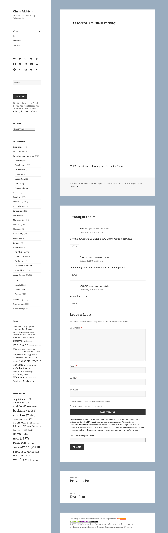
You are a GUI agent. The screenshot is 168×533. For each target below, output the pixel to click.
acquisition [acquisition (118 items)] (22, 399)
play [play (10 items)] (31, 443)
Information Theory (23, 265)
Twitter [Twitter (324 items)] (23, 368)
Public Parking (104, 23)
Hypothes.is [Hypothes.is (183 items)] (26, 341)
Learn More (134, 430)
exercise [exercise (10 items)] (27, 423)
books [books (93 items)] (32, 326)
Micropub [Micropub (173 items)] (28, 351)
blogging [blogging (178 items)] (26, 326)
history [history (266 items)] (17, 340)
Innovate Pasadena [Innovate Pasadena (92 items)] (35, 346)
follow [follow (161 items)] (19, 426)
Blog (15, 36)
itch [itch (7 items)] (38, 426)
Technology (18, 299)
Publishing (19, 183)
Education (17, 151)
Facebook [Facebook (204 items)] (17, 337)
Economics (17, 147)
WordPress (18, 308)
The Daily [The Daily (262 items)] (18, 364)
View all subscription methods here (26, 110)
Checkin (124, 183)
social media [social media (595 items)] (32, 361)
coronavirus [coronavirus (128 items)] (18, 332)
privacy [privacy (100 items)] (21, 357)
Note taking (18, 233)
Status (74, 183)
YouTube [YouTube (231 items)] (17, 380)
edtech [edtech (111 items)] (37, 335)
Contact (16, 45)
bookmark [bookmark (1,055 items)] (24, 410)
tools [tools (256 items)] (15, 368)
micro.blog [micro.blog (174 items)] (30, 349)
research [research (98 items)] (16, 361)
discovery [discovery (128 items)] (33, 332)
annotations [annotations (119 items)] (17, 326)
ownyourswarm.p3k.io (100, 229)
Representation (21, 188)
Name (73, 366)
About (15, 31)
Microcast (17, 229)
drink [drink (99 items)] (28, 419)
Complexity (20, 256)
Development (21, 165)
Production (20, 179)
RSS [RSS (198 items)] (21, 361)
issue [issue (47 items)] (31, 426)
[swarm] (77, 186)
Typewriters (18, 304)
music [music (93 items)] (35, 352)
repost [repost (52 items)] (33, 451)
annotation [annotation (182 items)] (22, 402)
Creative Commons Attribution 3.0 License (115, 527)
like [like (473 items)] (27, 430)
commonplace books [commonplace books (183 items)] (22, 329)
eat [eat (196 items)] (18, 422)
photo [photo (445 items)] (20, 442)
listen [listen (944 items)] (21, 434)
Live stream (20, 289)
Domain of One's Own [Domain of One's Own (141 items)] (22, 335)
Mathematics (18, 220)
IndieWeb (17, 201)
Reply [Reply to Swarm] (74, 246)
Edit (16, 280)
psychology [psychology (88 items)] (28, 357)
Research (17, 40)
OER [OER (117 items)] (38, 352)
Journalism (18, 206)
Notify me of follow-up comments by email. (92, 401)
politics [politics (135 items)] (16, 357)
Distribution (20, 169)
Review (16, 243)
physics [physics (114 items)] (34, 355)
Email (74, 378)
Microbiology (21, 270)
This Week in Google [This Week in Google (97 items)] (30, 365)
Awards (18, 160)
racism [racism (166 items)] (35, 357)
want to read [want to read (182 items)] (19, 371)
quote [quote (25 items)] (17, 447)
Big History (20, 252)
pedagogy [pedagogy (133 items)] (27, 354)
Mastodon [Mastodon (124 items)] (21, 349)
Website (74, 390)
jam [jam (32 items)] (16, 430)
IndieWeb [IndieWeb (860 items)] (21, 345)
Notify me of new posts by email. (87, 406)
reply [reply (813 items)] (20, 451)
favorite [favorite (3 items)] (36, 423)
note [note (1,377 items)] (21, 438)
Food (15, 192)
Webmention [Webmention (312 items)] (20, 377)
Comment (76, 328)
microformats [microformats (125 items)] (18, 352)
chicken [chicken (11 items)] (17, 419)
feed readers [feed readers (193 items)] (28, 337)
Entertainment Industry (23, 156)
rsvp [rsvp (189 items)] (18, 455)
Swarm (84, 228)
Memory (17, 224)
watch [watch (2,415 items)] (22, 460)
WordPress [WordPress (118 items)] (32, 378)
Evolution (19, 261)
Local (15, 215)
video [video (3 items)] (27, 456)
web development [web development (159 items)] (20, 374)
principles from (114, 518)
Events (18, 285)
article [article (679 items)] (21, 406)
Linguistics (18, 211)
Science (16, 247)
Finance (18, 174)
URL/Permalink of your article (82, 435)
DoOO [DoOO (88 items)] (33, 335)
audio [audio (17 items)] (33, 407)
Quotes (18, 294)
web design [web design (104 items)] (29, 372)
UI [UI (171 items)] (29, 368)
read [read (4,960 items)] (31, 447)
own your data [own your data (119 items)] (18, 355)
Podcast (16, 238)
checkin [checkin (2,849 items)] (24, 415)
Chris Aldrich (23, 11)
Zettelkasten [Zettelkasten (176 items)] (28, 381)
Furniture (17, 197)
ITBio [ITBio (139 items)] (15, 349)
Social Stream (19, 275)
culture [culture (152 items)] (26, 332)
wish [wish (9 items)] (35, 460)
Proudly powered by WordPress (84, 518)
